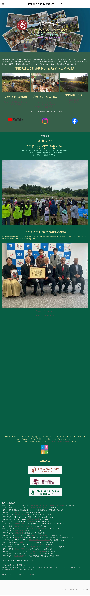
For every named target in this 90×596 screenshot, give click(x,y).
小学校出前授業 (33, 520)
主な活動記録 (16, 106)
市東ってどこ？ (74, 101)
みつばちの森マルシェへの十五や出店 (42, 548)
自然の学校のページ (20, 525)
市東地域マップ (20, 532)
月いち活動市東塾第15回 (37, 553)
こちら (29, 575)
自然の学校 (19, 534)
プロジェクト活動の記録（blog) (16, 103)
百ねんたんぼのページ (22, 550)
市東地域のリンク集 (21, 516)
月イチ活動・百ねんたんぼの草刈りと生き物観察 (47, 507)
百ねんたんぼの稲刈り (37, 546)
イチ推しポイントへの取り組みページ (59, 443)
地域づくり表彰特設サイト (45, 317)
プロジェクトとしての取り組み (45, 106)
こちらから (15, 571)
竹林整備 (31, 523)
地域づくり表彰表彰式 (37, 530)
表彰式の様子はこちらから (45, 312)
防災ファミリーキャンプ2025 (39, 541)
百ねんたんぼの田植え (38, 509)
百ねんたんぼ (19, 514)
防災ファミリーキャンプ (28, 543)
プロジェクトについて (45, 103)
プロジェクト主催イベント (45, 108)
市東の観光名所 (74, 104)
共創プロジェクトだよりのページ (25, 527)
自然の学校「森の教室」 (39, 537)
